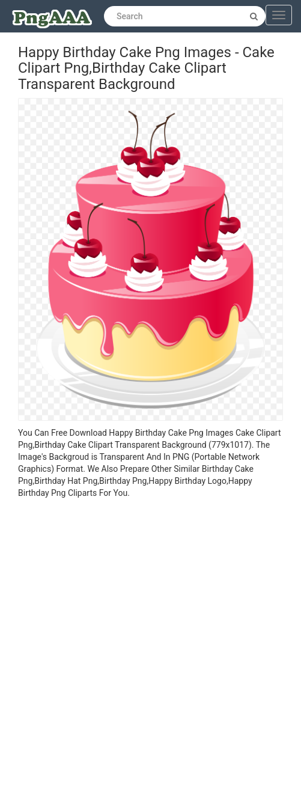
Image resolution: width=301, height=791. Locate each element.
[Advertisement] (141, 646)
